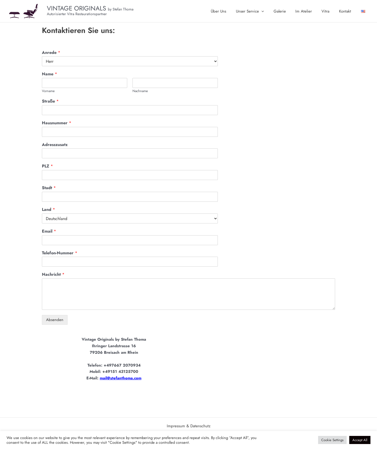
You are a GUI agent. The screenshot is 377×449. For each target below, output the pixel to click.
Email (49, 231)
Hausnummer (56, 123)
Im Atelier (308, 11)
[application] (269, 11)
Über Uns (228, 11)
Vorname (48, 91)
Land (48, 209)
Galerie (286, 11)
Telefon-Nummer (59, 253)
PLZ (47, 166)
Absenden (54, 320)
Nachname (140, 91)
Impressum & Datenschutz (188, 426)
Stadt (49, 188)
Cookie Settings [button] (332, 439)
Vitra (328, 11)
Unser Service (258, 11)
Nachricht (53, 274)
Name (49, 74)
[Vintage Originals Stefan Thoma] (263, 375)
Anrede (51, 52)
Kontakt (346, 11)
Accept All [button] (359, 439)
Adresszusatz (55, 145)
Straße (50, 101)
